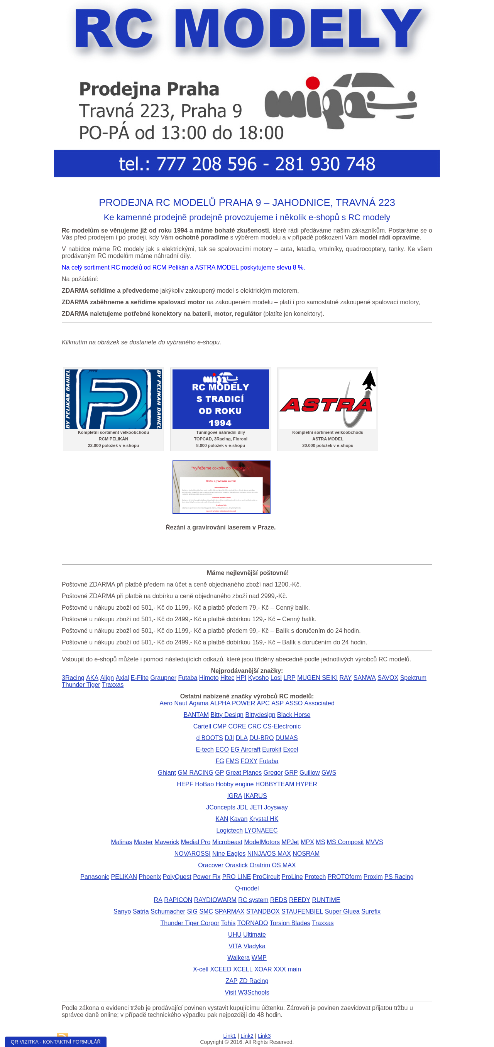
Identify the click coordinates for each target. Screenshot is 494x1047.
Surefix (371, 911)
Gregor (273, 772)
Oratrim (260, 865)
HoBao (204, 784)
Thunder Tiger (81, 684)
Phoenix (150, 876)
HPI (241, 677)
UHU (235, 934)
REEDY (299, 900)
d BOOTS (209, 738)
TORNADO (252, 923)
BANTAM (196, 714)
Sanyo (122, 911)
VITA (235, 946)
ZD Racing (254, 981)
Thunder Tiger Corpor (189, 923)
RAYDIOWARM (215, 900)
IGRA (234, 795)
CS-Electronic (282, 726)
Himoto (209, 677)
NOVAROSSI (192, 853)
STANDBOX (263, 911)
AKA (92, 677)
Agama (199, 703)
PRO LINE (236, 876)
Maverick (166, 842)
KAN (222, 819)
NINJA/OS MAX (269, 853)
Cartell (202, 726)
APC (263, 703)
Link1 (229, 1036)
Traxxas (113, 684)
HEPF (185, 784)
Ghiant (167, 772)
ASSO (294, 703)
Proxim (373, 876)
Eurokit (271, 749)
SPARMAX (229, 911)
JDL (242, 807)
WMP (259, 957)
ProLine (292, 876)
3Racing (73, 677)
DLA (242, 738)
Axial (122, 677)
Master (143, 842)
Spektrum (413, 677)
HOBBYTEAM (274, 784)
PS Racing (399, 876)
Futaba (188, 677)
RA (158, 900)
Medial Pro (195, 842)
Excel (290, 749)
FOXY (249, 761)
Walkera (238, 957)
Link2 (246, 1036)
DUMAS (287, 738)
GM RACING (195, 772)
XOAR (263, 969)
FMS (232, 761)
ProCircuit (266, 876)
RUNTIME (326, 900)
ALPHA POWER (232, 703)
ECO (222, 749)
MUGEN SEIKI (317, 677)
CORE (237, 726)
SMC (206, 911)
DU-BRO (261, 738)
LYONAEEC (261, 830)
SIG (192, 911)
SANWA (365, 677)
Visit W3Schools (247, 992)
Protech (315, 876)
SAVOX (387, 677)
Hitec (227, 677)
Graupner (163, 677)
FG (220, 761)
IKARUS (255, 795)
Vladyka (255, 946)
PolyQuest (177, 876)
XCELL (243, 969)
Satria (141, 911)
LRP (290, 677)
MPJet (290, 842)
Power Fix (206, 876)
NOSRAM (306, 853)
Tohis (228, 923)
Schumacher (168, 911)
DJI (229, 738)
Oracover (210, 865)
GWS (328, 772)
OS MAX (284, 865)
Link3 (264, 1036)
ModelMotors (261, 842)
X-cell (200, 969)
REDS (278, 900)
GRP (291, 772)
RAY (346, 677)
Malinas (121, 842)
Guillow (309, 772)
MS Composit (345, 842)
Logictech (230, 830)
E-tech (204, 749)
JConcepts (220, 807)
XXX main (287, 969)
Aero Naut (173, 703)
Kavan (238, 819)
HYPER (306, 784)
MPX (307, 842)
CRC (254, 726)
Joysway (276, 807)
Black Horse (293, 714)
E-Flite (140, 677)
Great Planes (244, 772)
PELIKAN (124, 876)
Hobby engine (235, 784)
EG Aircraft (245, 749)
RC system (253, 900)
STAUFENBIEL (302, 911)
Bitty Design (227, 714)
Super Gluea (342, 911)
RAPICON (178, 900)
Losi (276, 677)
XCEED (220, 969)
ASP (277, 703)
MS (320, 842)
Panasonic (94, 876)
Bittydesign (260, 714)
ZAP (231, 981)
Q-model (247, 888)
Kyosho (258, 677)
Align (107, 677)
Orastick (236, 865)
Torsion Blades (290, 923)
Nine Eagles (228, 853)
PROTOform (345, 876)
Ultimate (254, 934)
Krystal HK (264, 819)
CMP (220, 726)
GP (219, 772)
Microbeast (227, 842)
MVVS (374, 842)
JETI (256, 807)
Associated (320, 703)
